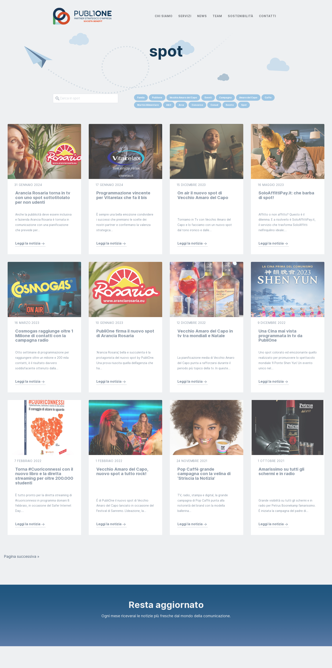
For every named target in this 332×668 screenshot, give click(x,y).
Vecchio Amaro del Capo (183, 97)
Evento (230, 105)
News (202, 16)
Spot (244, 105)
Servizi (184, 16)
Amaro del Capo (248, 97)
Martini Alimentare (148, 105)
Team (217, 16)
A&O (168, 105)
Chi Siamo (164, 16)
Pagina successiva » (21, 578)
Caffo (268, 97)
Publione (157, 97)
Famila (141, 97)
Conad (214, 105)
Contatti (267, 16)
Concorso (197, 105)
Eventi (208, 97)
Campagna (225, 97)
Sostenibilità (240, 16)
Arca (181, 105)
